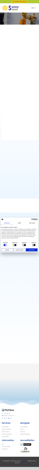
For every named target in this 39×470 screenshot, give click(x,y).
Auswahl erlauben (19, 249)
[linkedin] (10, 418)
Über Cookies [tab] (32, 222)
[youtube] (8, 418)
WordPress (22, 462)
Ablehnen (7, 249)
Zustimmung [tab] (7, 222)
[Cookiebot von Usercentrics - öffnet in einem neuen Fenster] (32, 219)
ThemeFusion (24, 461)
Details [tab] (19, 222)
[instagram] (6, 418)
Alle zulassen (32, 249)
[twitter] (4, 418)
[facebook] (2, 418)
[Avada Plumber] (10, 5)
